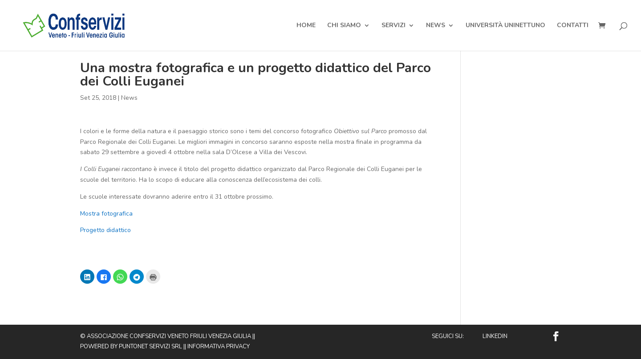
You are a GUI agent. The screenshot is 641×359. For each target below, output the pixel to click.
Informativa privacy (218, 347)
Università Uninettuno (505, 25)
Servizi (393, 25)
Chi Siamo (344, 25)
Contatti (572, 25)
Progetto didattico (105, 230)
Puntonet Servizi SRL (150, 347)
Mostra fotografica (106, 213)
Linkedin (495, 336)
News (435, 25)
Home (306, 25)
